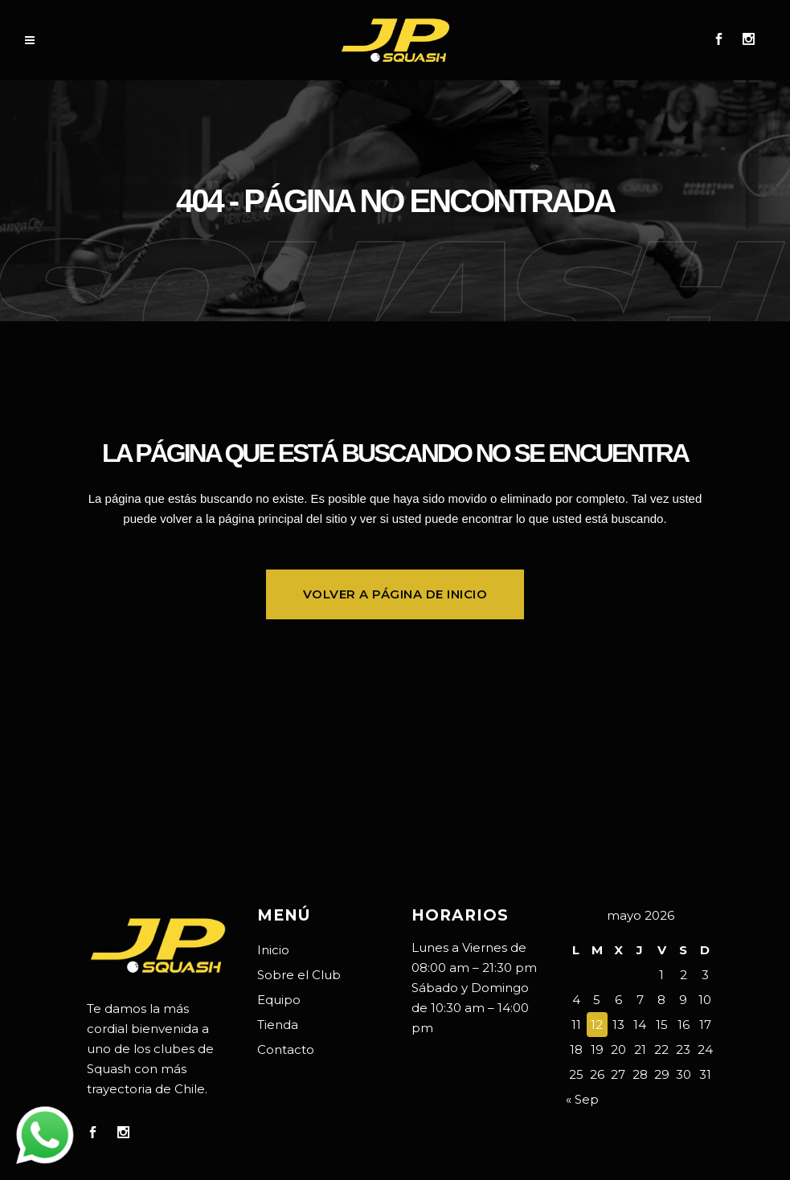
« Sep (582, 1099)
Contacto (285, 1049)
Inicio (273, 949)
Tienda (277, 1024)
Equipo (279, 999)
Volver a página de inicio (395, 594)
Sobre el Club (299, 974)
